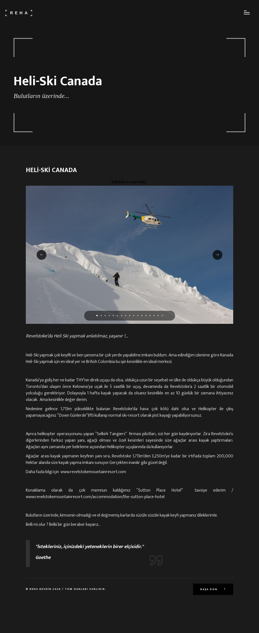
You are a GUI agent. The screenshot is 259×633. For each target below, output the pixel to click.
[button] (97, 315)
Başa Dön (213, 589)
